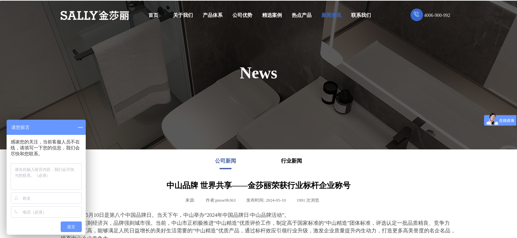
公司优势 (242, 15)
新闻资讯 (331, 15)
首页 (153, 15)
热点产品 (302, 15)
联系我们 (361, 15)
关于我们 (183, 15)
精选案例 (272, 15)
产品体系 (213, 15)
